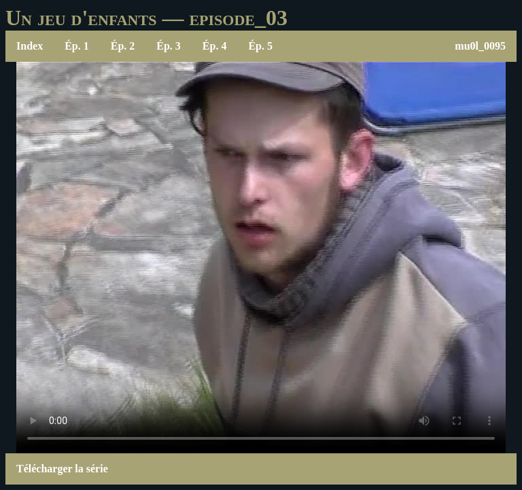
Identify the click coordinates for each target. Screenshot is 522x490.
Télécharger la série (62, 468)
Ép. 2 (123, 46)
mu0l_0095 (480, 46)
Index (29, 46)
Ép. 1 (77, 46)
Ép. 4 (215, 46)
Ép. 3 (168, 46)
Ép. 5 (260, 46)
